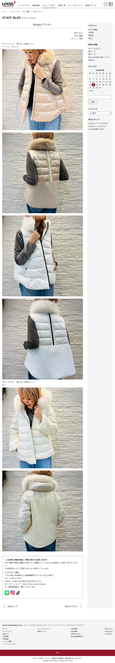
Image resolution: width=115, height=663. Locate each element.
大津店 (91, 32)
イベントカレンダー (9, 644)
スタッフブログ (49, 5)
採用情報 (74, 629)
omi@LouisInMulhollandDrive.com (26, 581)
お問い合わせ (76, 634)
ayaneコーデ (12, 606)
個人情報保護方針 (77, 636)
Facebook (108, 634)
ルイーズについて (75, 5)
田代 (81, 38)
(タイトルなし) (94, 48)
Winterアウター (71, 606)
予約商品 (5, 639)
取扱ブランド (90, 5)
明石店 (91, 35)
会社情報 (74, 631)
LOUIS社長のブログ (96, 129)
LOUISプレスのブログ (97, 126)
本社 (90, 38)
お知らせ (5, 634)
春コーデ (92, 51)
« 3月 (90, 90)
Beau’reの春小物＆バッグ (98, 57)
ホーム (4, 11)
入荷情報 (5, 636)
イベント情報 (7, 641)
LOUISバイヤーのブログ (98, 123)
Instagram (109, 631)
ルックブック (24, 5)
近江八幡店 (26, 11)
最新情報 (36, 5)
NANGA (91, 60)
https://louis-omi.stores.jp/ (34, 584)
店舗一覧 (61, 5)
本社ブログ (109, 629)
